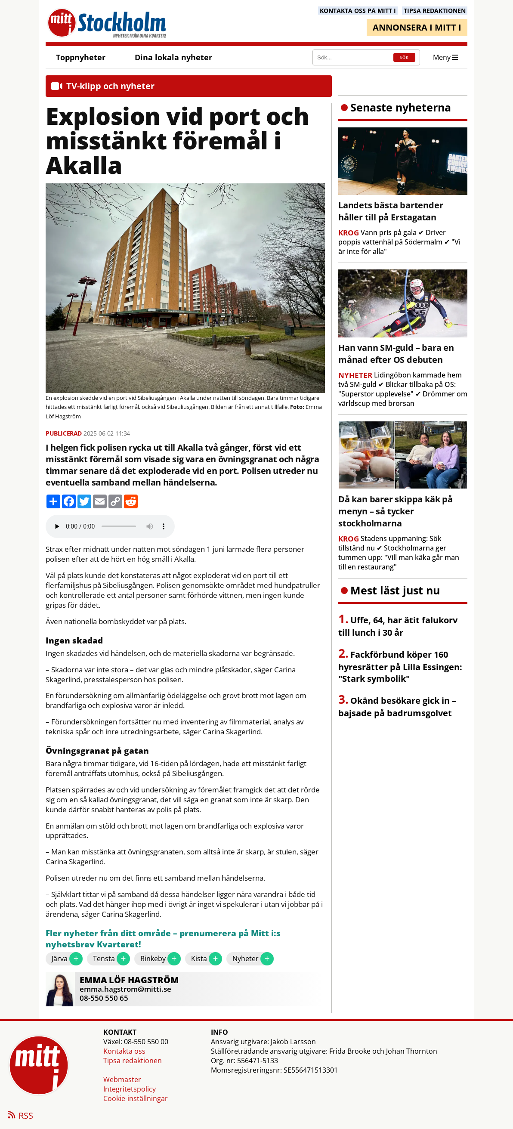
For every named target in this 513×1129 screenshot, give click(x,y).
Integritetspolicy (129, 1089)
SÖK (404, 57)
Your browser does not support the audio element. (110, 526)
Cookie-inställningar (135, 1098)
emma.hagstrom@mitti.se (125, 988)
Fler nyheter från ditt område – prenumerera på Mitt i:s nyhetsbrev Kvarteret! (163, 939)
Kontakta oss (124, 1051)
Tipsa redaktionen (132, 1060)
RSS (19, 1116)
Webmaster (122, 1079)
